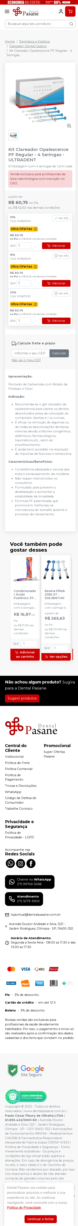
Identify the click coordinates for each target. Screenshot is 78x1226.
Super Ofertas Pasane (54, 754)
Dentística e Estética (34, 41)
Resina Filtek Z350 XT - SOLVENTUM (55, 594)
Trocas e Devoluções (20, 786)
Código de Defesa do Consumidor (20, 800)
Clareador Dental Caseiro (28, 46)
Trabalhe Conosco (19, 809)
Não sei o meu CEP (26, 360)
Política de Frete (17, 763)
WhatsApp (13, 792)
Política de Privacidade (24, 1207)
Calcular (59, 353)
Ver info (61, 218)
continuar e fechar (40, 1219)
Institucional (14, 757)
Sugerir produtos (22, 698)
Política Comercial (18, 769)
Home (10, 41)
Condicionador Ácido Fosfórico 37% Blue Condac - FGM (25, 594)
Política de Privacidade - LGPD (19, 835)
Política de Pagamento (14, 777)
